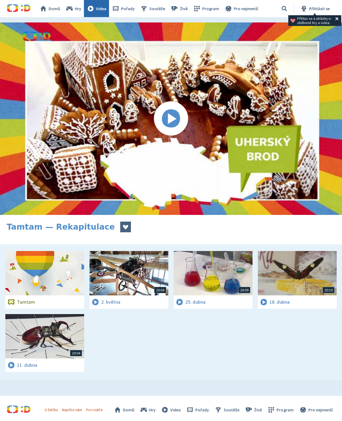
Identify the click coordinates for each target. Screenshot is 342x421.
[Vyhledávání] (284, 8)
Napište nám (72, 409)
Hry (73, 9)
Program (206, 9)
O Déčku (51, 409)
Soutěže (152, 9)
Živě (179, 9)
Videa (96, 9)
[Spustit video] (171, 118)
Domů (49, 9)
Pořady (123, 9)
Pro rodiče (94, 409)
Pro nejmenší (241, 9)
